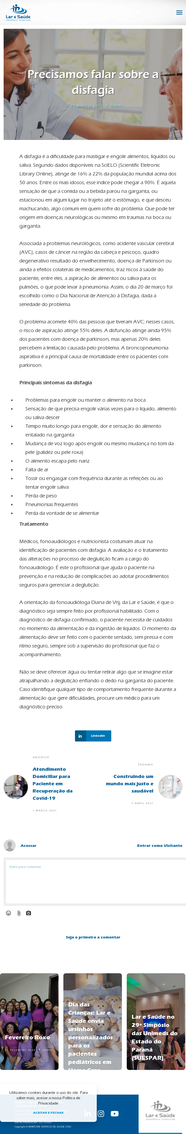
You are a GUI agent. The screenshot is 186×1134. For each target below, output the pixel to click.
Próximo (145, 764)
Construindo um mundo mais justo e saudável (129, 784)
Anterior (41, 757)
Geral (117, 106)
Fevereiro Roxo (27, 1037)
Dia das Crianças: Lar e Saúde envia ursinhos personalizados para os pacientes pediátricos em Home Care (90, 1037)
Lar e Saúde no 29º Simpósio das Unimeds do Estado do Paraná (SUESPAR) (155, 1037)
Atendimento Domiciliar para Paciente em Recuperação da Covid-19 (53, 783)
